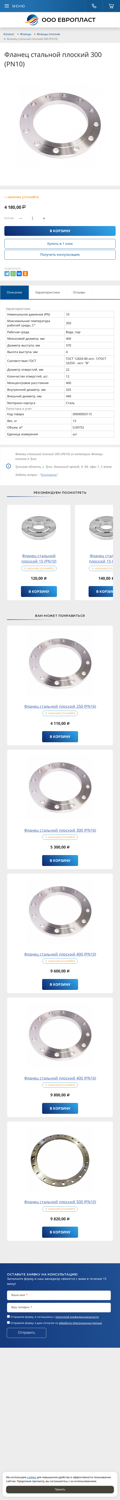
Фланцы (25, 34)
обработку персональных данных (80, 1323)
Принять (60, 1489)
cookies (31, 1477)
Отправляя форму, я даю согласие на (56, 1323)
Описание (14, 292)
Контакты (49, 475)
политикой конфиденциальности (77, 1317)
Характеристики (47, 292)
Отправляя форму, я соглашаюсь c (54, 1317)
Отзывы (79, 292)
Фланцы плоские (48, 34)
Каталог (8, 34)
